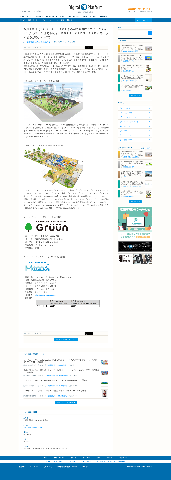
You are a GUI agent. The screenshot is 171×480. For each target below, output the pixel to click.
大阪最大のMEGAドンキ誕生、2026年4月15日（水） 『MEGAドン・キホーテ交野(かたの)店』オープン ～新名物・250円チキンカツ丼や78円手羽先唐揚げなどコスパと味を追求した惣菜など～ (132, 176)
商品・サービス (33, 20)
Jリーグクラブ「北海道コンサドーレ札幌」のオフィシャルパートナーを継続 (55, 391)
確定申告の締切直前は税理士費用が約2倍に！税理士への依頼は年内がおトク (132, 163)
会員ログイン (123, 458)
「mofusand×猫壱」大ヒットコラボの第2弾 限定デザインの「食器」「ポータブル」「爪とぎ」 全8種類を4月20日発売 (132, 48)
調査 (62, 20)
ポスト (90, 47)
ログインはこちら (143, 20)
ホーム (22, 16)
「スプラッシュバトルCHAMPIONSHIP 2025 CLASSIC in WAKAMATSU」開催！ (55, 380)
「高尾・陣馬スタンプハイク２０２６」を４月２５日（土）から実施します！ (132, 67)
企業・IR (69, 20)
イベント (44, 20)
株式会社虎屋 (127, 90)
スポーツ (84, 16)
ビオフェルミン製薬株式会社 (132, 186)
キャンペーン (54, 20)
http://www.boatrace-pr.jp (33, 427)
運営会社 (85, 467)
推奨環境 (21, 467)
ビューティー (128, 135)
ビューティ (93, 16)
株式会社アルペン (128, 61)
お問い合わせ (48, 467)
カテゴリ (22, 20)
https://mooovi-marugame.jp (45, 295)
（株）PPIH (127, 177)
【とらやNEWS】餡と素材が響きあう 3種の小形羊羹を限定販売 (132, 86)
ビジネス (30, 16)
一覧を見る (134, 95)
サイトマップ (34, 467)
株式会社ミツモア (128, 167)
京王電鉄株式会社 (128, 71)
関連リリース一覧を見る (65, 402)
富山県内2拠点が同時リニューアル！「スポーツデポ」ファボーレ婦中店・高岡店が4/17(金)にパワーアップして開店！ (132, 58)
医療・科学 (103, 16)
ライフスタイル (73, 16)
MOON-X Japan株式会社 (131, 51)
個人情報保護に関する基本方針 (67, 467)
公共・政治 (39, 16)
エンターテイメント (131, 122)
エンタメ (63, 16)
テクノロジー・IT (51, 16)
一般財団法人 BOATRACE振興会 (38, 42)
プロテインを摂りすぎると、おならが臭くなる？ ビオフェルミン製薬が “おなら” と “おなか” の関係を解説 (132, 183)
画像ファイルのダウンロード (65, 339)
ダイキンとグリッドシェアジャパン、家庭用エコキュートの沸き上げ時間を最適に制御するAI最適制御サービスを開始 (132, 77)
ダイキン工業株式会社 (130, 81)
